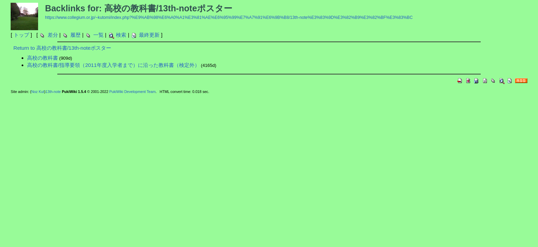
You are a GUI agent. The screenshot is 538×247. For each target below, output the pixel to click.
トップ (21, 35)
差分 (53, 35)
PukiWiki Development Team (132, 92)
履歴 (75, 35)
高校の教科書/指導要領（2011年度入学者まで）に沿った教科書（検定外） (113, 65)
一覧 (98, 35)
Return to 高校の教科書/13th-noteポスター (62, 48)
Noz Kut (37, 92)
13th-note (53, 92)
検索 (121, 35)
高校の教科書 (42, 58)
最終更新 (149, 35)
